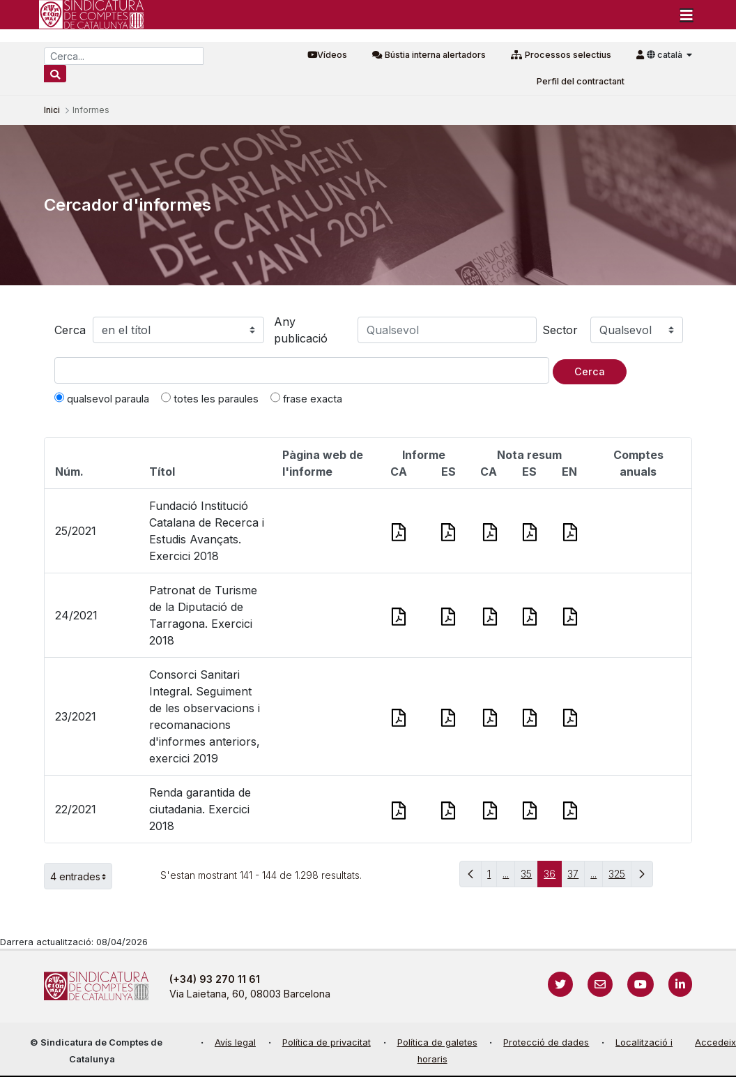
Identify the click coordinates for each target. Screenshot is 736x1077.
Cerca (70, 330)
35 (529, 877)
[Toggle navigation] (686, 14)
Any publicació (301, 330)
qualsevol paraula (101, 398)
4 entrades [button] (81, 876)
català (665, 55)
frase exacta (306, 398)
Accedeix (715, 1042)
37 (576, 877)
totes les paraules (210, 398)
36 (553, 877)
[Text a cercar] (301, 370)
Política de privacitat (326, 1042)
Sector (560, 330)
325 (619, 877)
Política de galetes (437, 1042)
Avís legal (235, 1042)
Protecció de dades (546, 1042)
